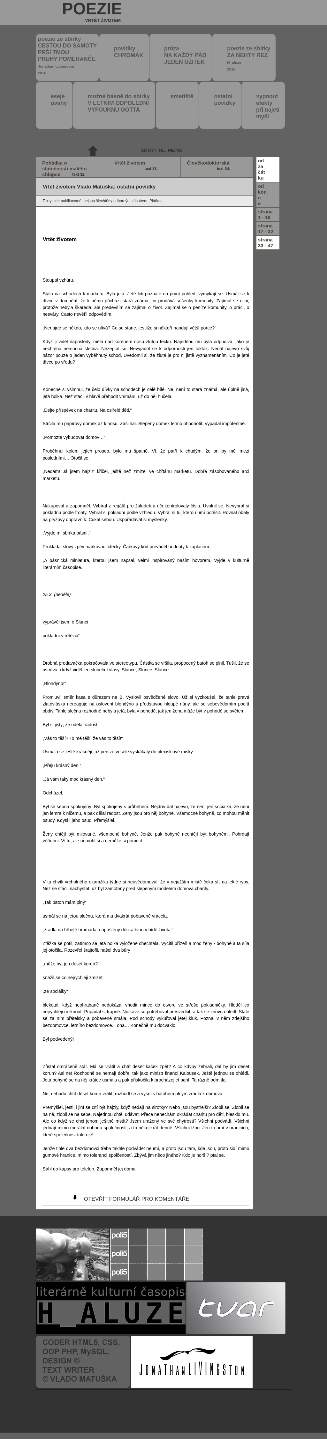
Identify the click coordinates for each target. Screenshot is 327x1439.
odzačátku (261, 169)
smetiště (182, 96)
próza (185, 55)
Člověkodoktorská (209, 166)
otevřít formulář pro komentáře (136, 1199)
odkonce (262, 194)
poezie (92, 12)
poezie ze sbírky (67, 55)
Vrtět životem (136, 166)
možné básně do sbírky (119, 103)
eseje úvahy (59, 99)
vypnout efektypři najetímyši (267, 106)
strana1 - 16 (265, 214)
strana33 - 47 (265, 242)
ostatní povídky (224, 99)
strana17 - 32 (265, 228)
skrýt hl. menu (161, 150)
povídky (128, 51)
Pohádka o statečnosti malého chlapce (64, 168)
